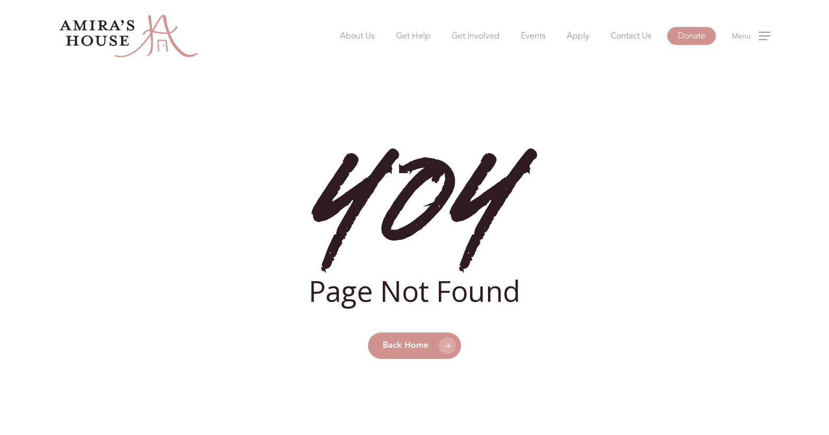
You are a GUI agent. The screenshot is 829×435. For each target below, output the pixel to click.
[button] (751, 36)
